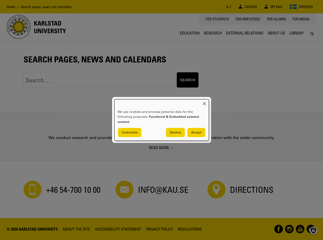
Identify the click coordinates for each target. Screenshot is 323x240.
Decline (175, 133)
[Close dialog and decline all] (204, 102)
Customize (129, 133)
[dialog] (161, 120)
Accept (196, 133)
